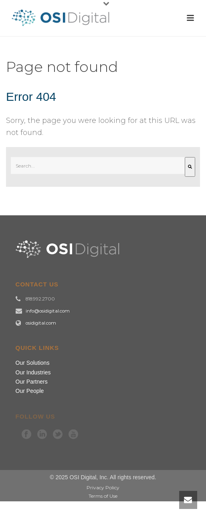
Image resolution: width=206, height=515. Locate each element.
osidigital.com (41, 323)
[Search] (190, 167)
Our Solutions (33, 363)
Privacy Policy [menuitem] (103, 487)
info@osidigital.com (48, 311)
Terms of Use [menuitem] (103, 496)
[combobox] (98, 165)
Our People (30, 391)
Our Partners (32, 381)
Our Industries (33, 372)
